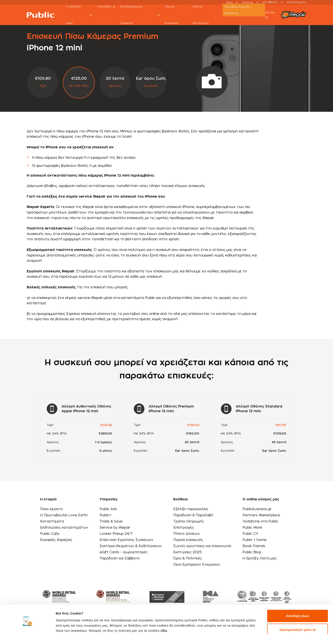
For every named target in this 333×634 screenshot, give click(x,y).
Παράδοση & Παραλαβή (193, 515)
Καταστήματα (52, 521)
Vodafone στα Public (260, 521)
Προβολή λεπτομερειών (74, 625)
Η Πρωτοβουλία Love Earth (64, 515)
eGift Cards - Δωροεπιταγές (124, 552)
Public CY (250, 533)
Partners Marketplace (261, 515)
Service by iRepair (115, 527)
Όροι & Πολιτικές (187, 558)
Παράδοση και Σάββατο (120, 558)
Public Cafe (49, 533)
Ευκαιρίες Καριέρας (56, 540)
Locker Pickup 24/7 (116, 533)
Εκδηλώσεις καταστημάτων (64, 527)
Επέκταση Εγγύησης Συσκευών (126, 540)
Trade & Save (111, 521)
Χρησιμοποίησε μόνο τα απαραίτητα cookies (297, 615)
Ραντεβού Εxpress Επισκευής (237, 10)
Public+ (105, 515)
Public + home (255, 540)
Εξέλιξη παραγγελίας (190, 509)
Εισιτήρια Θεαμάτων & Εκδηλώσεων (131, 546)
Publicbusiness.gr (257, 509)
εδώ (164, 614)
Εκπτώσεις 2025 (187, 552)
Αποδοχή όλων (297, 599)
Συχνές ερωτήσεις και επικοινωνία (202, 546)
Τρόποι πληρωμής (188, 521)
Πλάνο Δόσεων (186, 533)
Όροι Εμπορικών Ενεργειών (196, 564)
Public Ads (108, 509)
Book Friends (254, 546)
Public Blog (252, 552)
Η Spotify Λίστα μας (260, 558)
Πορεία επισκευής (188, 540)
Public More (252, 527)
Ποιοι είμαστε (51, 509)
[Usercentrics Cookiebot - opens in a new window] (27, 626)
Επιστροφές (183, 527)
